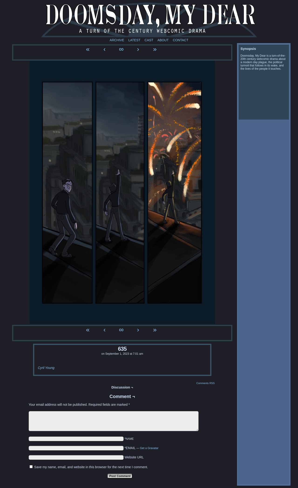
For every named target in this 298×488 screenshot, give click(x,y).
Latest (134, 40)
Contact (180, 40)
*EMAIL (142, 448)
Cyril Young (46, 368)
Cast (149, 40)
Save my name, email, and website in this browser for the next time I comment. (91, 467)
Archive (117, 40)
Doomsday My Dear (149, 19)
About (163, 40)
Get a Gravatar (149, 448)
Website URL (134, 457)
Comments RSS (205, 383)
